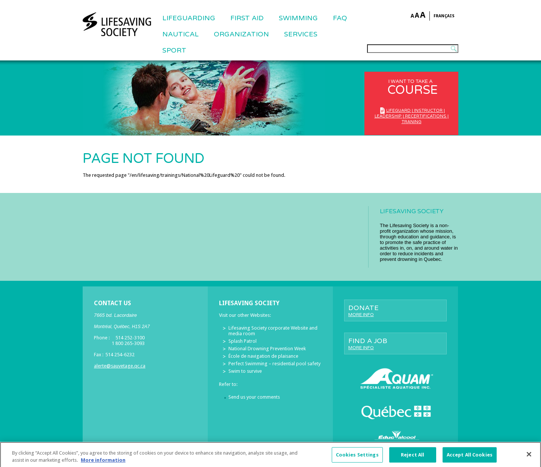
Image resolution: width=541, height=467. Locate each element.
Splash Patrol (242, 341)
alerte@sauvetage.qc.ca (119, 366)
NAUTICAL (180, 34)
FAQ (340, 18)
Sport (174, 50)
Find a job (395, 343)
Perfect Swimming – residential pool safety (274, 363)
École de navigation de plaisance (263, 356)
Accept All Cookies (470, 458)
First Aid (247, 18)
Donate (395, 310)
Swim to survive (245, 371)
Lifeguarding (188, 18)
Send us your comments (254, 397)
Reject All (412, 458)
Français (444, 16)
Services (300, 34)
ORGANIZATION (241, 34)
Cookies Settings (357, 458)
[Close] (529, 457)
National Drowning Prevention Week (267, 348)
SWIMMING (298, 18)
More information (103, 463)
